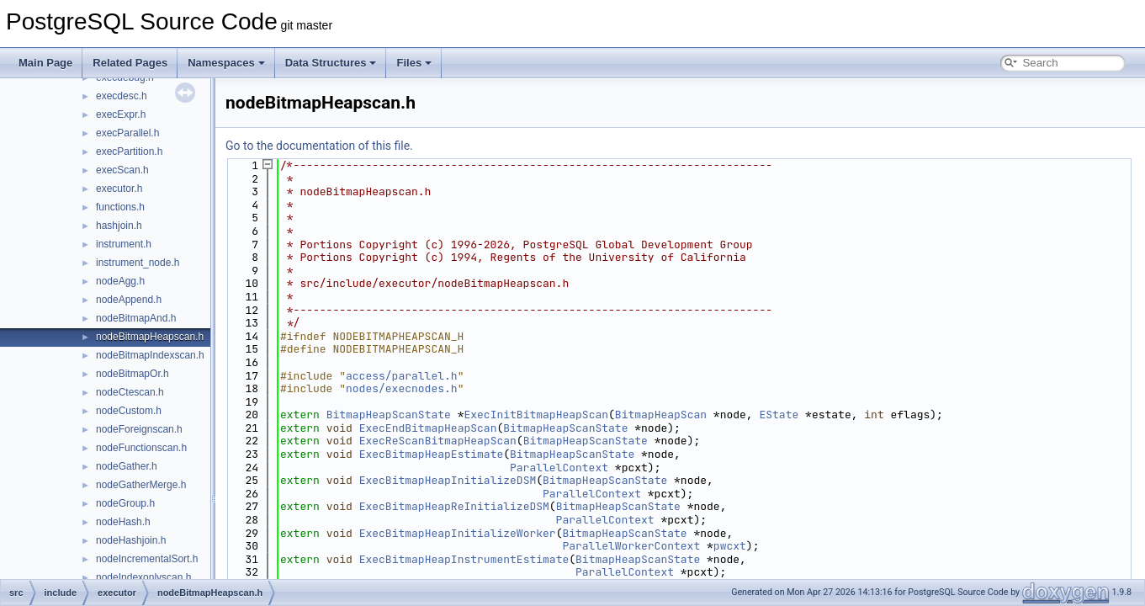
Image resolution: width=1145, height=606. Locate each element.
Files (414, 62)
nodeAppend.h (129, 300)
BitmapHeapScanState (388, 414)
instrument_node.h (137, 262)
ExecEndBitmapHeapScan (428, 428)
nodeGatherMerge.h (141, 485)
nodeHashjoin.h (131, 540)
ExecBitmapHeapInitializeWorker (457, 533)
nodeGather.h (126, 466)
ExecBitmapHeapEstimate (431, 454)
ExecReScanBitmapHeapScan (438, 440)
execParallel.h (127, 133)
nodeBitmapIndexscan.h (150, 355)
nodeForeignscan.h (139, 429)
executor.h (119, 188)
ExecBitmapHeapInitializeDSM (448, 480)
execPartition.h (129, 151)
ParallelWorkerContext (631, 546)
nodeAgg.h (120, 281)
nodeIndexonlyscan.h (143, 577)
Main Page (45, 62)
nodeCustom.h (129, 411)
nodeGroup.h (125, 503)
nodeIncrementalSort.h (147, 559)
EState (778, 414)
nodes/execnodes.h (402, 388)
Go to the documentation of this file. (319, 145)
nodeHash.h (123, 522)
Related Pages (130, 62)
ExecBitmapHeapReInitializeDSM (454, 506)
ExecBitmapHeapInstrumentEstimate (464, 559)
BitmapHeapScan (661, 414)
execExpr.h (121, 114)
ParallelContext (559, 467)
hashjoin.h (119, 225)
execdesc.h (121, 96)
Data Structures (331, 62)
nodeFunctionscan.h (141, 448)
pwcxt (729, 546)
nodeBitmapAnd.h (136, 318)
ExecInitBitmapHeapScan (536, 414)
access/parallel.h (402, 376)
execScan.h (122, 170)
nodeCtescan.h (130, 392)
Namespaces (226, 62)
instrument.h (123, 244)
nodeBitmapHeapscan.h (150, 337)
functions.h (120, 207)
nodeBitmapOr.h (132, 374)
